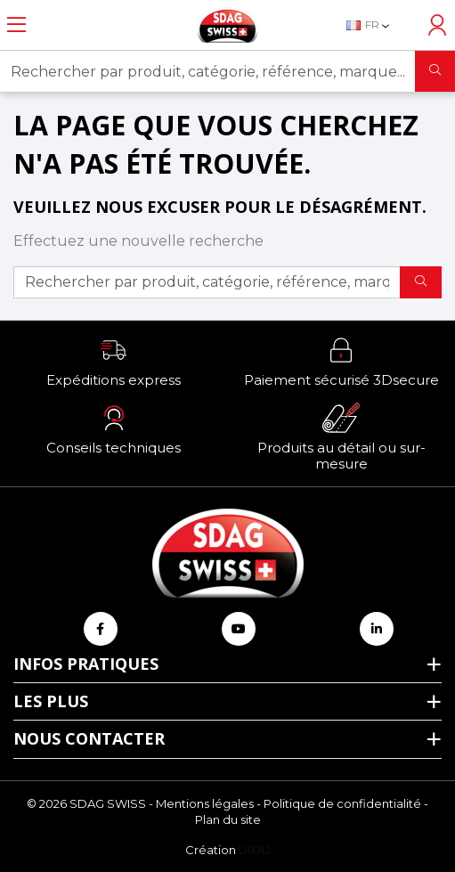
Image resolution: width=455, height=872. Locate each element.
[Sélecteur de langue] (377, 25)
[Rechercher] (435, 71)
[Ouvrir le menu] (16, 25)
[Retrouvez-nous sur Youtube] (239, 629)
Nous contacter (89, 738)
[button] (114, 361)
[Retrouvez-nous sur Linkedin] (377, 629)
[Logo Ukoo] (254, 850)
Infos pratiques (85, 663)
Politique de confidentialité (342, 803)
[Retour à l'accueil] (228, 25)
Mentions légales (205, 803)
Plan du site (228, 819)
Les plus (50, 701)
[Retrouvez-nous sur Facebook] (101, 629)
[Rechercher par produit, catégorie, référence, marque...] (208, 71)
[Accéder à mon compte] (437, 25)
